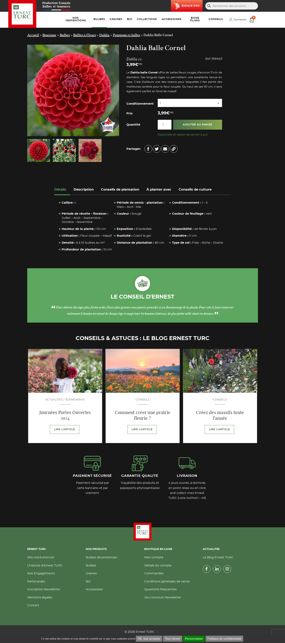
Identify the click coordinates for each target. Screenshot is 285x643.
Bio (88, 581)
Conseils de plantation (120, 189)
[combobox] (190, 103)
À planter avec (158, 189)
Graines (91, 573)
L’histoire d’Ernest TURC (45, 565)
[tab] (62, 190)
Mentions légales (39, 597)
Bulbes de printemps (101, 557)
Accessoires (94, 589)
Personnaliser (194, 638)
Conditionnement (140, 103)
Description (84, 189)
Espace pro (191, 6)
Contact (33, 605)
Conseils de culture (195, 189)
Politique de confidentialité (224, 638)
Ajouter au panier (197, 124)
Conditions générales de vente (167, 581)
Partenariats (36, 581)
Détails (60, 189)
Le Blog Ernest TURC (218, 557)
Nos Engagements (41, 573)
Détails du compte (158, 565)
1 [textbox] (160, 103)
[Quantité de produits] (164, 125)
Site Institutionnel (40, 557)
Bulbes (91, 565)
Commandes (154, 573)
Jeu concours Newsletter (162, 597)
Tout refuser (172, 638)
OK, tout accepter (149, 638)
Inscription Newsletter (43, 589)
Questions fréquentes (160, 589)
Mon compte (153, 557)
